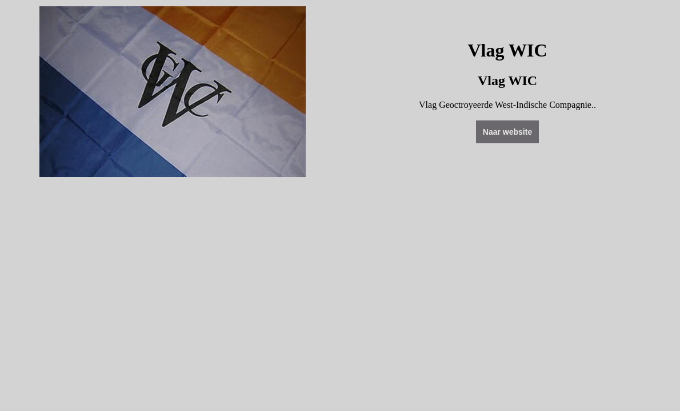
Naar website (507, 131)
